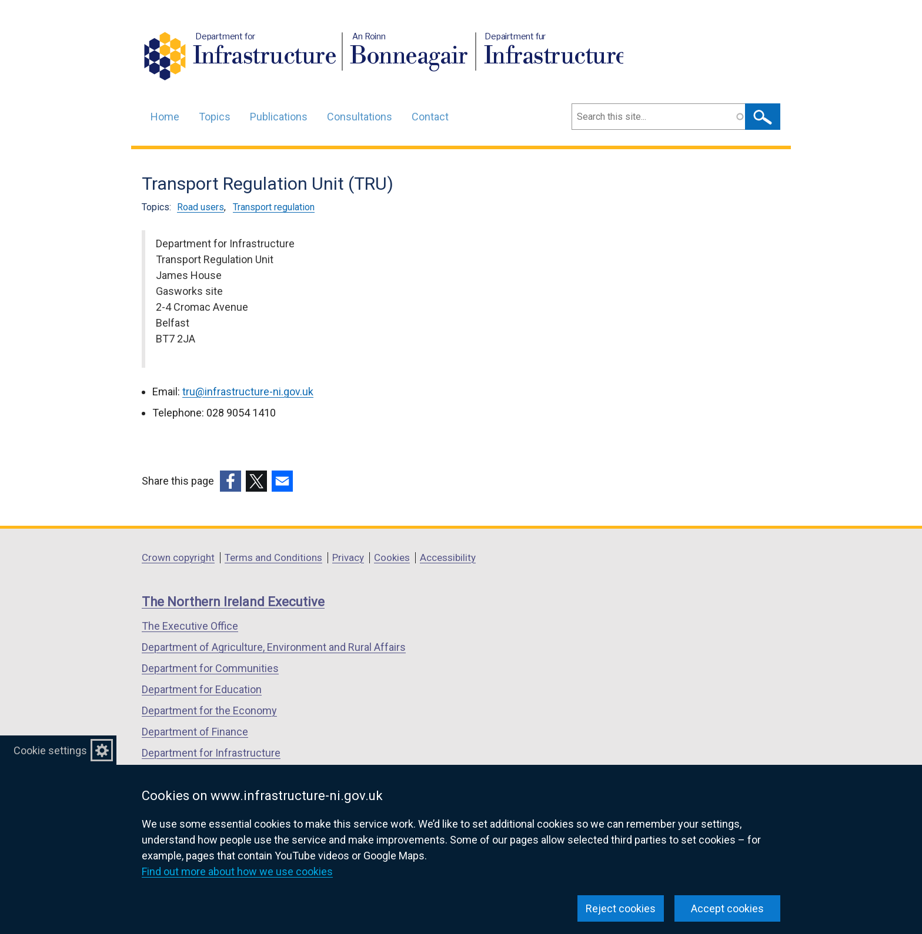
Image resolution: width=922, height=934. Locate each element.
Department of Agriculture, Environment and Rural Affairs (274, 647)
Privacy (348, 557)
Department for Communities (210, 668)
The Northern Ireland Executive (233, 601)
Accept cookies (727, 908)
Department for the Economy (209, 710)
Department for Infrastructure (211, 753)
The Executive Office (190, 626)
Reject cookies (621, 908)
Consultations (359, 116)
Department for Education (202, 689)
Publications (279, 116)
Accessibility (448, 557)
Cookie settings (50, 750)
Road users (200, 207)
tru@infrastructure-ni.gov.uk (247, 391)
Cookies (392, 557)
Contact (430, 116)
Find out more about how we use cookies (237, 871)
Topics (214, 116)
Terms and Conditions (273, 557)
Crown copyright (178, 557)
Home (165, 116)
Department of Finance (195, 731)
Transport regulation (274, 207)
